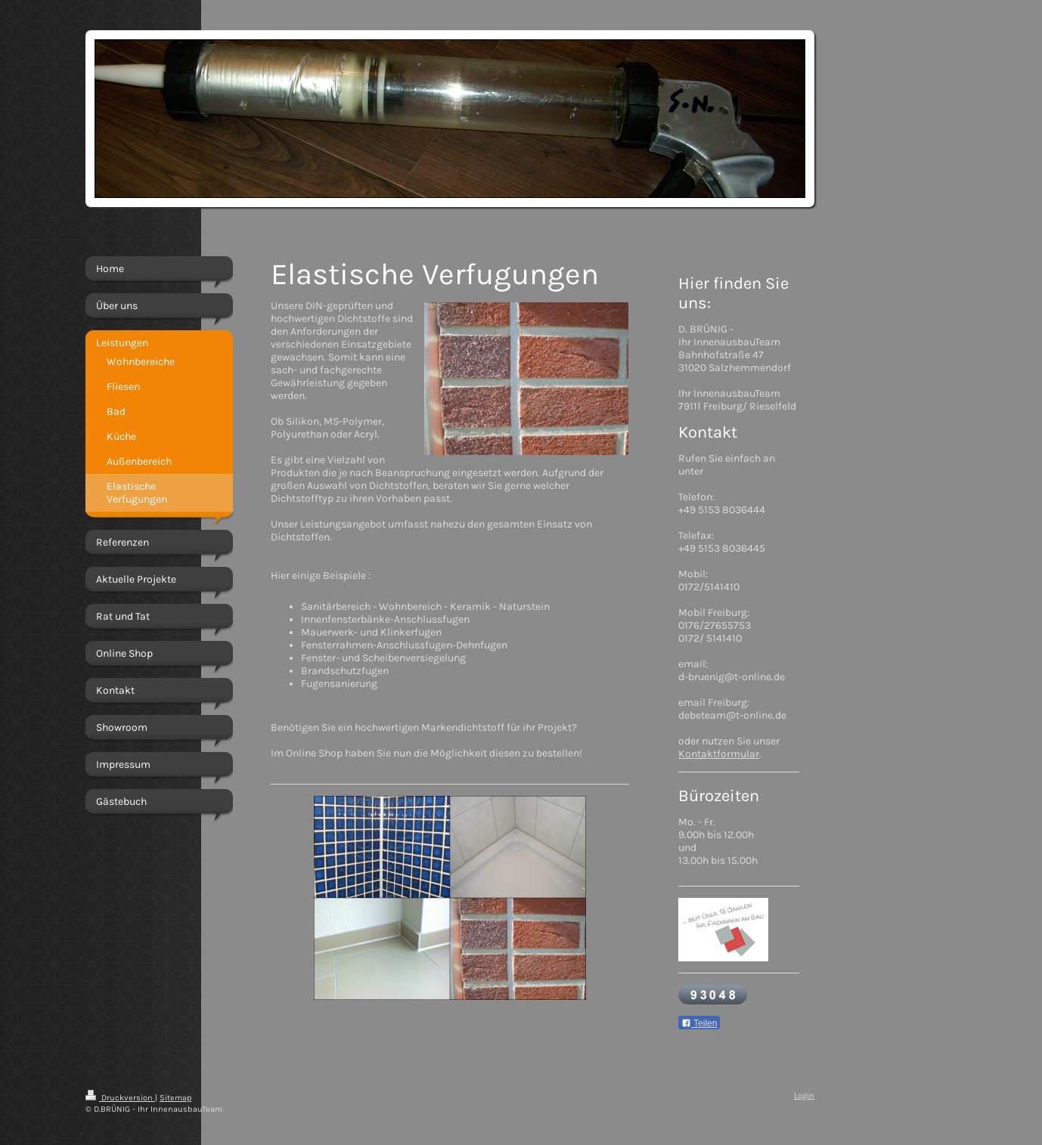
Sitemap (175, 1098)
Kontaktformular (718, 753)
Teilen (699, 1023)
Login (804, 1095)
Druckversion (120, 1098)
